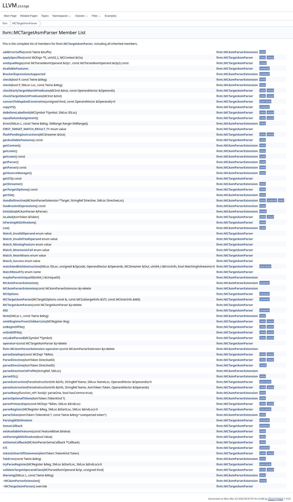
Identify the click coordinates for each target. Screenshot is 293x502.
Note (6, 316)
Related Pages (28, 15)
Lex (5, 228)
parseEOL (9, 376)
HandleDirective (14, 200)
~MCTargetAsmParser (18, 486)
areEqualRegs (12, 63)
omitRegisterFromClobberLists (24, 321)
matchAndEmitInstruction (21, 266)
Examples (110, 15)
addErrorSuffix (13, 52)
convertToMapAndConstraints (24, 101)
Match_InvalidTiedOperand (22, 239)
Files (96, 15)
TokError (9, 459)
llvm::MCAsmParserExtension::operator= (31, 349)
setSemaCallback (15, 442)
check (7, 79)
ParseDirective (13, 360)
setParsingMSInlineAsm (20, 437)
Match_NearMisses (16, 255)
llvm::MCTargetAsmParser (74, 44)
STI (5, 448)
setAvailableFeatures (18, 431)
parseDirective (13, 365)
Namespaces (61, 15)
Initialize (9, 211)
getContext (11, 145)
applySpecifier (13, 57)
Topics (45, 15)
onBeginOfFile (13, 327)
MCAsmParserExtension (20, 283)
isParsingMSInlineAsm (18, 222)
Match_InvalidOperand (19, 233)
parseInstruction (15, 382)
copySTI (8, 107)
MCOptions (11, 294)
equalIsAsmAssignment (19, 118)
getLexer (9, 151)
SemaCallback (13, 426)
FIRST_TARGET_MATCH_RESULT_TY (26, 129)
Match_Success (13, 261)
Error (6, 123)
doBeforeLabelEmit (16, 112)
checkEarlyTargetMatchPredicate (26, 90)
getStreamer (12, 184)
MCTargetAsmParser (24, 23)
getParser (10, 162)
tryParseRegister (15, 464)
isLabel (8, 217)
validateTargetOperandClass (23, 470)
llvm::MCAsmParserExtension (237, 52)
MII (5, 310)
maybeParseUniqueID (18, 277)
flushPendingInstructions (21, 134)
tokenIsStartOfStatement (21, 453)
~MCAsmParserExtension (20, 481)
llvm (5, 23)
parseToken (11, 415)
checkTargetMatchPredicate (23, 96)
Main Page (10, 15)
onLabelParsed (13, 338)
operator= (10, 343)
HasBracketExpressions (19, 206)
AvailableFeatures (15, 68)
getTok (8, 195)
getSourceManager (16, 173)
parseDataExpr (13, 354)
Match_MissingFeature (19, 244)
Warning (9, 475)
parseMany (11, 393)
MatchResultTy (13, 272)
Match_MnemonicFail (18, 250)
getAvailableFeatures (18, 140)
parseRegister (13, 409)
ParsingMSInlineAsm (17, 420)
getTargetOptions (15, 189)
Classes (81, 15)
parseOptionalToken (17, 398)
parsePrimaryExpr (15, 404)
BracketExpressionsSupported (24, 74)
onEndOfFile (11, 332)
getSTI (7, 178)
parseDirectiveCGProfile (20, 371)
